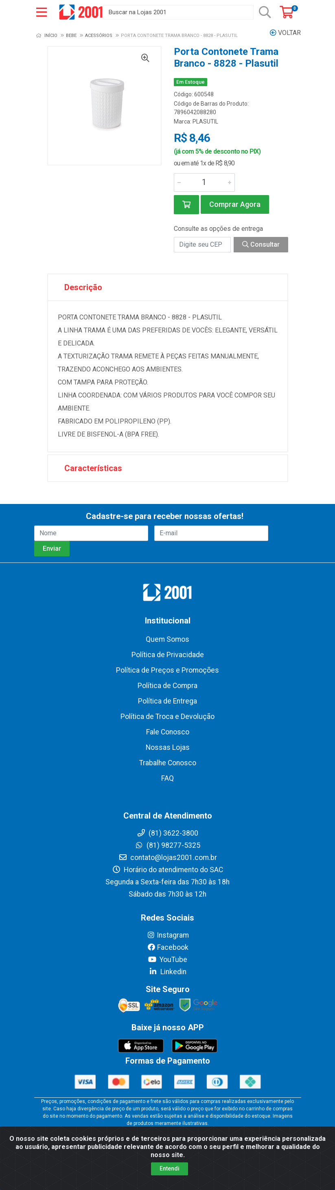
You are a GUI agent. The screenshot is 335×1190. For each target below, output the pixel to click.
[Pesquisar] (265, 12)
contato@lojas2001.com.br (167, 857)
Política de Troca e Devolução (167, 716)
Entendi (170, 1168)
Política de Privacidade (167, 655)
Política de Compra (167, 686)
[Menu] (41, 12)
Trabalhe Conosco (167, 763)
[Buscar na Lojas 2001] (178, 12)
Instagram (168, 935)
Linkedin (167, 972)
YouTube (167, 959)
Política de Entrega (167, 701)
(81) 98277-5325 (167, 845)
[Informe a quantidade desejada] (204, 182)
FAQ (167, 778)
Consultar (261, 244)
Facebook (167, 947)
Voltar (285, 33)
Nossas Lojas (168, 747)
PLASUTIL (205, 121)
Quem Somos (167, 639)
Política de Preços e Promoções (167, 670)
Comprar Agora (235, 204)
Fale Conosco (167, 732)
